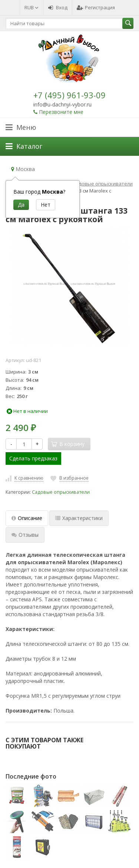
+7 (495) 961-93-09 (69, 95)
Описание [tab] (26, 518)
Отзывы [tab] (25, 534)
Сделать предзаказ (33, 458)
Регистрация (96, 7)
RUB (31, 7)
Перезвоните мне (61, 111)
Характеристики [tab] (79, 518)
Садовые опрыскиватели (61, 492)
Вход (57, 7)
